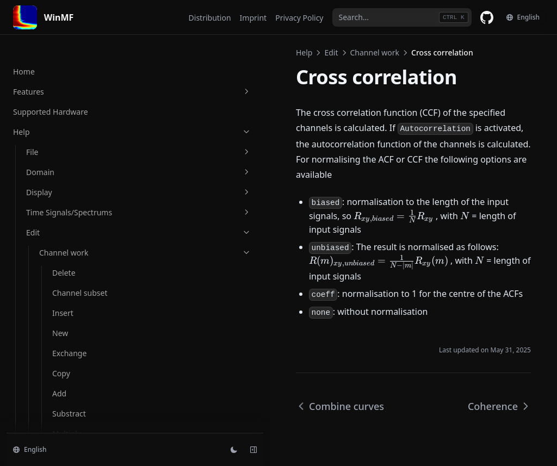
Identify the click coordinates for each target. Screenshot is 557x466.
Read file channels (71, 257)
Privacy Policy (299, 18)
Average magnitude (71, 151)
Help (173, 52)
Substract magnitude (71, 68)
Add (46, 381)
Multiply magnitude (71, 99)
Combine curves (81, 177)
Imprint (253, 18)
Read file (54, 237)
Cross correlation (83, 197)
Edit (201, 52)
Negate (52, 401)
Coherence (71, 217)
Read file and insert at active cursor (78, 283)
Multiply (53, 361)
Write (48, 340)
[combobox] (402, 17)
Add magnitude (80, 42)
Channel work (244, 52)
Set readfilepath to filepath (72, 315)
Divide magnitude (84, 125)
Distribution (210, 18)
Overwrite (57, 421)
